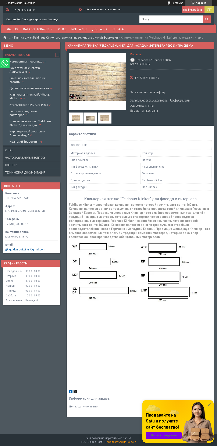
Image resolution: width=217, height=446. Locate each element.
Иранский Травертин (24, 141)
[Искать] (207, 19)
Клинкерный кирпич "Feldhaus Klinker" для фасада (30, 123)
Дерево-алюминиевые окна (29, 88)
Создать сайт (14, 2)
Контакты (79, 29)
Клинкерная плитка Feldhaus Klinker (30, 96)
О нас (62, 29)
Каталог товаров (36, 29)
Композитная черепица (26, 61)
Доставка (99, 29)
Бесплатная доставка (144, 110)
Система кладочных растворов (23, 113)
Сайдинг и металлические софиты (28, 79)
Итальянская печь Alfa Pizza (29, 104)
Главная (12, 29)
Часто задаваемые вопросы (25, 157)
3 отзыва (177, 2)
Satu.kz (127, 438)
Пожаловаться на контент (120, 441)
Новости (11, 165)
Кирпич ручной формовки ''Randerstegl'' (27, 133)
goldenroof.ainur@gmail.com (27, 249)
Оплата (118, 29)
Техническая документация (25, 172)
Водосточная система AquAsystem (25, 69)
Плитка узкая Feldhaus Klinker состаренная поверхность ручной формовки (66, 37)
